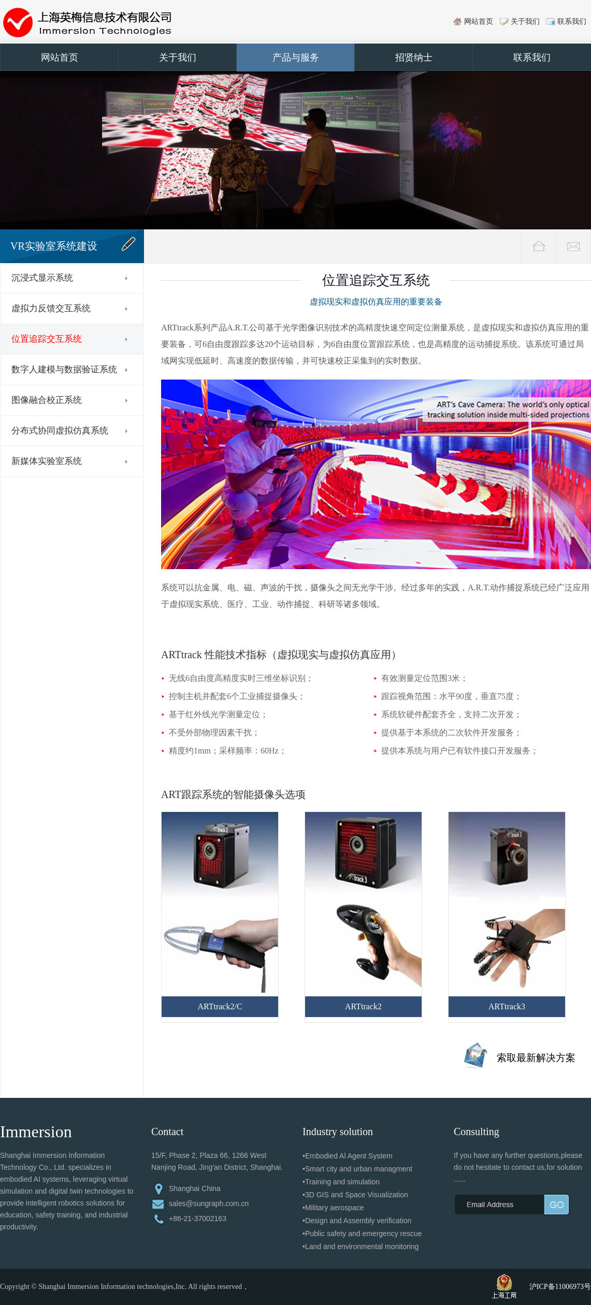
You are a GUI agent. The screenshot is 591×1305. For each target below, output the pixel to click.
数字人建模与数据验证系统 (64, 369)
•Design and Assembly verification (356, 1220)
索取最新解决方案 (536, 1057)
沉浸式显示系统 (42, 278)
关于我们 (525, 21)
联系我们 (571, 21)
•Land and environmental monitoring (360, 1246)
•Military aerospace (333, 1208)
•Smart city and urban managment (357, 1169)
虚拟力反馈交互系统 (51, 308)
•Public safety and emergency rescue (362, 1233)
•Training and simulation (341, 1182)
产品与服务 (295, 57)
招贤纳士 (414, 57)
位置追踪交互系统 (46, 339)
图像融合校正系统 (46, 400)
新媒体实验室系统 (46, 461)
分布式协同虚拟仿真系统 (59, 431)
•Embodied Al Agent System (347, 1156)
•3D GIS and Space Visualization (355, 1195)
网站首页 (478, 21)
